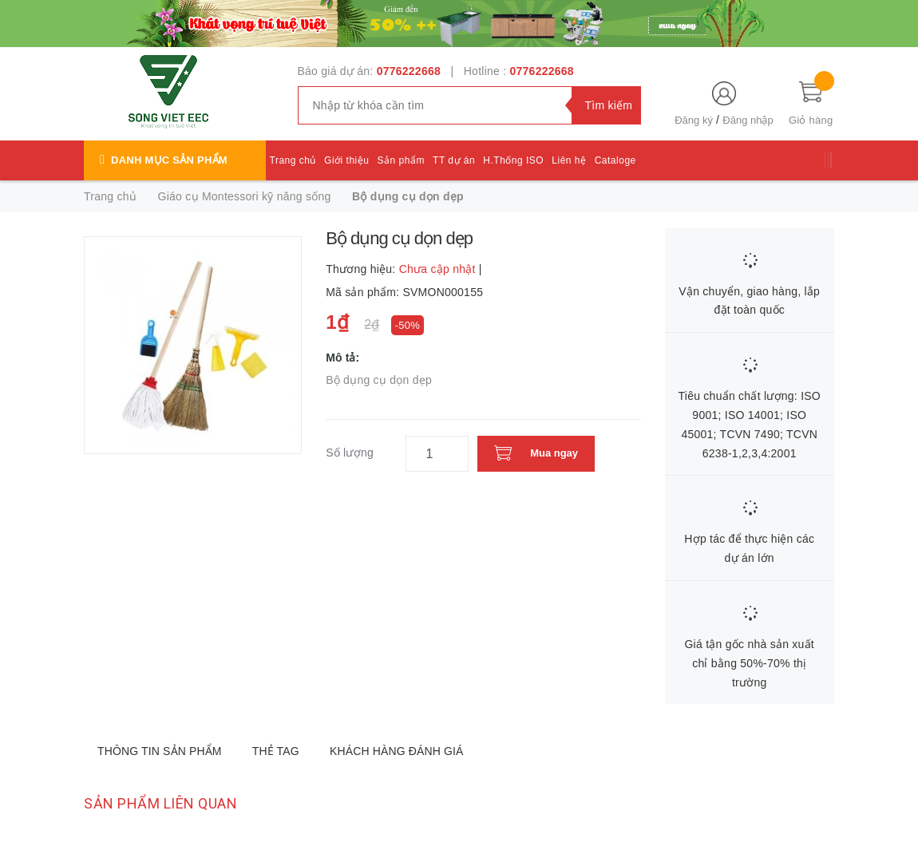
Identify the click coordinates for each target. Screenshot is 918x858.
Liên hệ (569, 160)
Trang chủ (293, 160)
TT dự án (454, 160)
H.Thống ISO (513, 160)
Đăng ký (694, 120)
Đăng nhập (747, 120)
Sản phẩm (401, 160)
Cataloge (615, 160)
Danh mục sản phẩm (169, 160)
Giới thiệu (346, 160)
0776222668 (409, 71)
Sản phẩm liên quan (160, 803)
